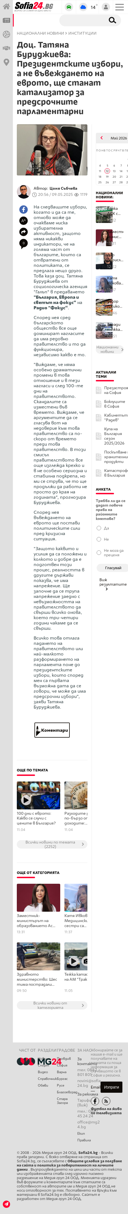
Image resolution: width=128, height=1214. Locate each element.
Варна (61, 1072)
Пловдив (64, 1059)
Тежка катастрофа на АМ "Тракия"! (82, 977)
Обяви (43, 1085)
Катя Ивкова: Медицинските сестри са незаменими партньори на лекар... (115, 281)
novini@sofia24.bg (89, 1083)
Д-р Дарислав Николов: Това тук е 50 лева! (115, 257)
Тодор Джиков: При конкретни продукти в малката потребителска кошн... (115, 304)
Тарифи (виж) (84, 1103)
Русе (60, 1085)
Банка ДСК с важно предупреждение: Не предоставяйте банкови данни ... (115, 211)
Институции (82, 33)
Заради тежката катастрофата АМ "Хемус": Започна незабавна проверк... (115, 327)
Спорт (43, 1065)
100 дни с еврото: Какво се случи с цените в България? (36, 818)
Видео (43, 1072)
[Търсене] (81, 20)
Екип (81, 1133)
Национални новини (40, 33)
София (62, 1065)
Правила (84, 1140)
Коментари (52, 730)
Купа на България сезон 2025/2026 (114, 436)
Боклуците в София (114, 404)
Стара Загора (62, 1101)
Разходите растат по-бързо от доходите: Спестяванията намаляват (83, 818)
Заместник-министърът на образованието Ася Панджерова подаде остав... (115, 234)
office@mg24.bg (88, 1124)
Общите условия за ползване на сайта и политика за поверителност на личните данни (69, 1165)
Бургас (62, 1079)
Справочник (47, 1079)
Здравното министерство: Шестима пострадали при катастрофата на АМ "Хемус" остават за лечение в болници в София (37, 979)
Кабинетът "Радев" (116, 417)
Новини (44, 1059)
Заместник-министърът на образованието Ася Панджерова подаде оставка (36, 920)
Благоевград (67, 1092)
